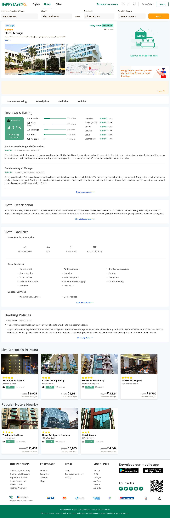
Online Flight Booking (20, 470)
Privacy (68, 477)
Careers (43, 477)
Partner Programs (18, 488)
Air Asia (97, 481)
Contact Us (45, 474)
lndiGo (96, 470)
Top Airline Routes (18, 477)
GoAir (96, 474)
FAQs (67, 470)
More (8, 40)
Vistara (96, 484)
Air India (97, 488)
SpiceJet (97, 477)
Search (159, 16)
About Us (44, 470)
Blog (42, 481)
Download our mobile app (139, 464)
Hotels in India (17, 484)
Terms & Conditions (74, 474)
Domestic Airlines (18, 481)
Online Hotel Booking (20, 474)
